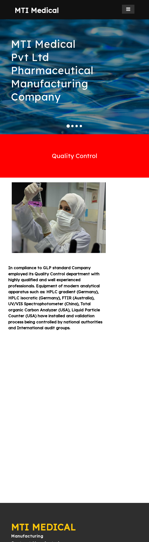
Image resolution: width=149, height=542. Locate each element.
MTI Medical (37, 10)
